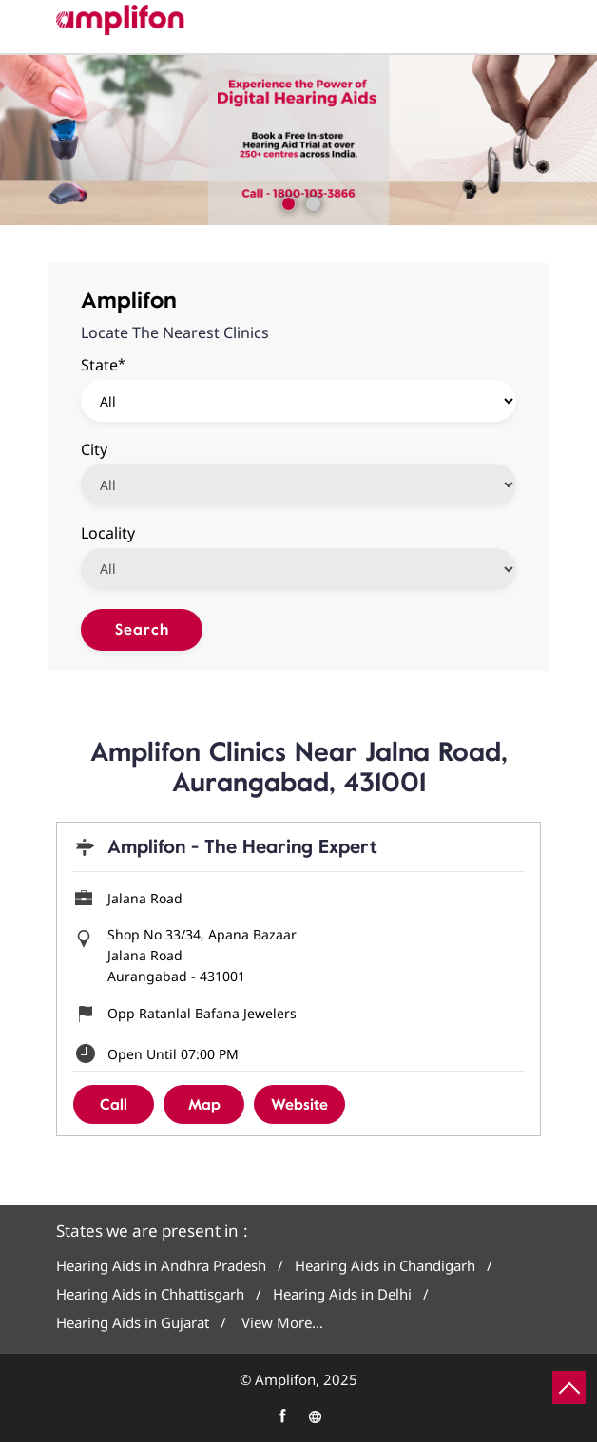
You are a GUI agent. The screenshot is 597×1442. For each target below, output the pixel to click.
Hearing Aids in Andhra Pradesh (161, 1266)
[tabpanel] (298, 140)
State (103, 364)
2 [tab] (311, 201)
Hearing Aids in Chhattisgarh (150, 1294)
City (94, 448)
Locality (108, 531)
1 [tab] (286, 201)
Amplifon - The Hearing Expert (242, 847)
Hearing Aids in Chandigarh (385, 1266)
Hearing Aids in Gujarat (132, 1323)
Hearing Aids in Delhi (342, 1294)
